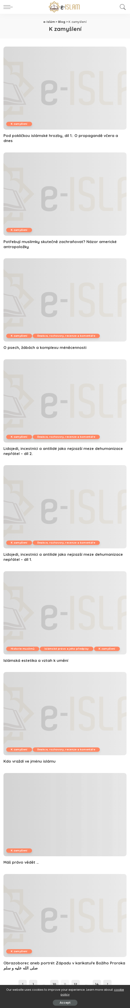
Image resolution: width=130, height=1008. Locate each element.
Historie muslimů (23, 648)
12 (75, 984)
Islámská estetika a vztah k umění (35, 660)
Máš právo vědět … (21, 862)
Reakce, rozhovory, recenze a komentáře (66, 335)
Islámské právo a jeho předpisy (66, 648)
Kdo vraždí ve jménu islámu (29, 761)
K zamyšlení (19, 123)
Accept (65, 1002)
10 (54, 984)
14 (96, 984)
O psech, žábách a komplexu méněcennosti (44, 347)
